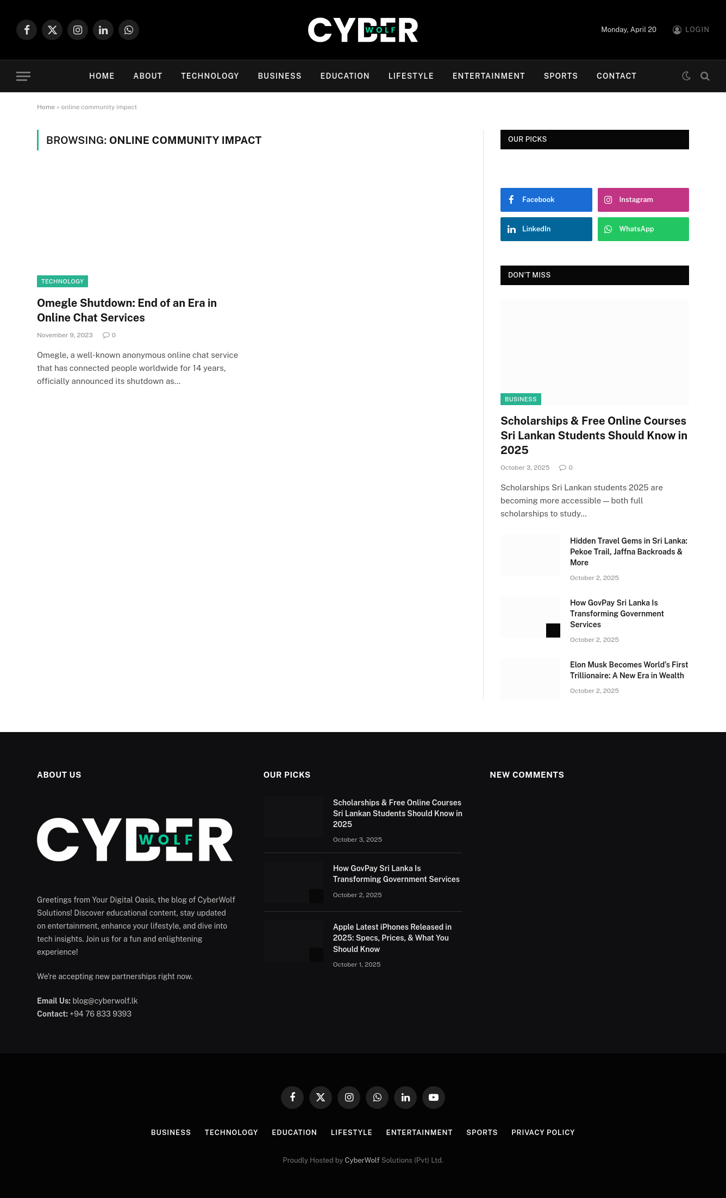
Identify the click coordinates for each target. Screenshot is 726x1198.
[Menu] (23, 76)
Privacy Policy (543, 1132)
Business (280, 76)
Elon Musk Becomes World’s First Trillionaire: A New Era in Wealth (629, 670)
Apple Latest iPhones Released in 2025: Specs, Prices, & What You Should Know (392, 938)
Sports (561, 76)
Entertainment (489, 76)
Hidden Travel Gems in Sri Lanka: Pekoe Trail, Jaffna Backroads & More (628, 552)
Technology (210, 76)
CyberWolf (362, 1160)
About (147, 76)
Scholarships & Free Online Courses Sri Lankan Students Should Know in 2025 (593, 435)
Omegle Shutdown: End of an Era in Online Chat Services (127, 310)
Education (345, 76)
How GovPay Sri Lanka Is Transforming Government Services (617, 613)
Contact (617, 76)
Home (102, 76)
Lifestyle (411, 76)
